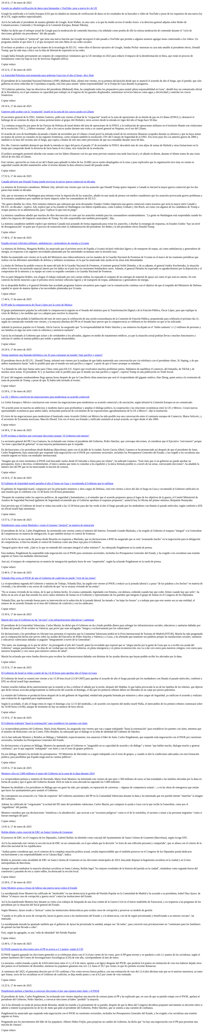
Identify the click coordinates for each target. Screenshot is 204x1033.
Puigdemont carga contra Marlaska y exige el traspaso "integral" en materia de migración (47, 525)
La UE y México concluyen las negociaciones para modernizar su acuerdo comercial (45, 396)
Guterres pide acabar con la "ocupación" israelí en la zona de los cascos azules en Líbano (47, 111)
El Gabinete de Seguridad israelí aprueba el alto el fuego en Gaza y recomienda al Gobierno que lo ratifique (57, 483)
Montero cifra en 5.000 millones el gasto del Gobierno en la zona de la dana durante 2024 (48, 773)
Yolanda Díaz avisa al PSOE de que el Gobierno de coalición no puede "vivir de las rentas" (48, 578)
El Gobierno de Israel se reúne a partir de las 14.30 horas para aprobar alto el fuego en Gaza (49, 673)
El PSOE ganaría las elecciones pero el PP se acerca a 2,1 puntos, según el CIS (42, 949)
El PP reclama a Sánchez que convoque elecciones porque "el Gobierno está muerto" (45, 435)
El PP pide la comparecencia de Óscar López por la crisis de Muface (36, 304)
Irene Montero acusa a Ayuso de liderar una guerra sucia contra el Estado (39, 887)
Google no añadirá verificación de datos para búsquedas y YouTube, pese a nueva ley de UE (49, 8)
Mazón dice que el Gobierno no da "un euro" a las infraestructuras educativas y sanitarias (47, 619)
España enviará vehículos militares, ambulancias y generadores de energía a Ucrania (45, 243)
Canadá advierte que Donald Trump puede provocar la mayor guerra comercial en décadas (48, 181)
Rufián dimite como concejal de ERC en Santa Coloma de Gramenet (37, 832)
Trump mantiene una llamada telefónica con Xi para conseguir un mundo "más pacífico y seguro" (52, 355)
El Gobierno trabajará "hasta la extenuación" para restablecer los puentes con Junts (44, 723)
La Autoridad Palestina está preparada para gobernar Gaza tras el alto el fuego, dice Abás (47, 75)
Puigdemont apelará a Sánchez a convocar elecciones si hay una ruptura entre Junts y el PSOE (50, 991)
